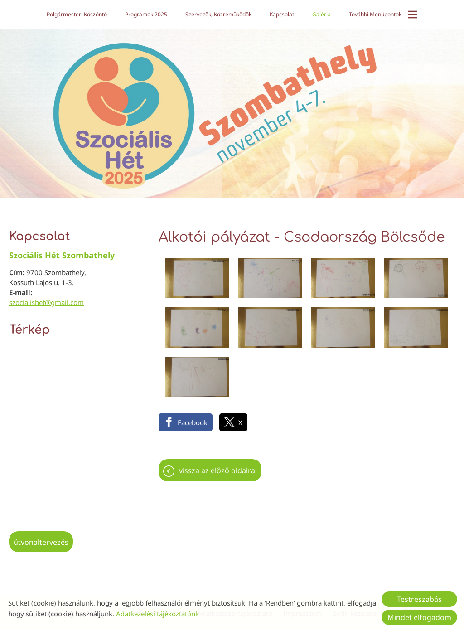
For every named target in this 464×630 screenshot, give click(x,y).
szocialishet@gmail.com (46, 302)
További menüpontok (383, 14)
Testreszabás (419, 599)
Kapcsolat (282, 14)
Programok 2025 (146, 14)
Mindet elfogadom (419, 617)
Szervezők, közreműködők (218, 14)
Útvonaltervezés (41, 542)
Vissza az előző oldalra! (218, 470)
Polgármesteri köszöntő (77, 14)
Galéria (321, 14)
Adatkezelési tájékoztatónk (157, 613)
